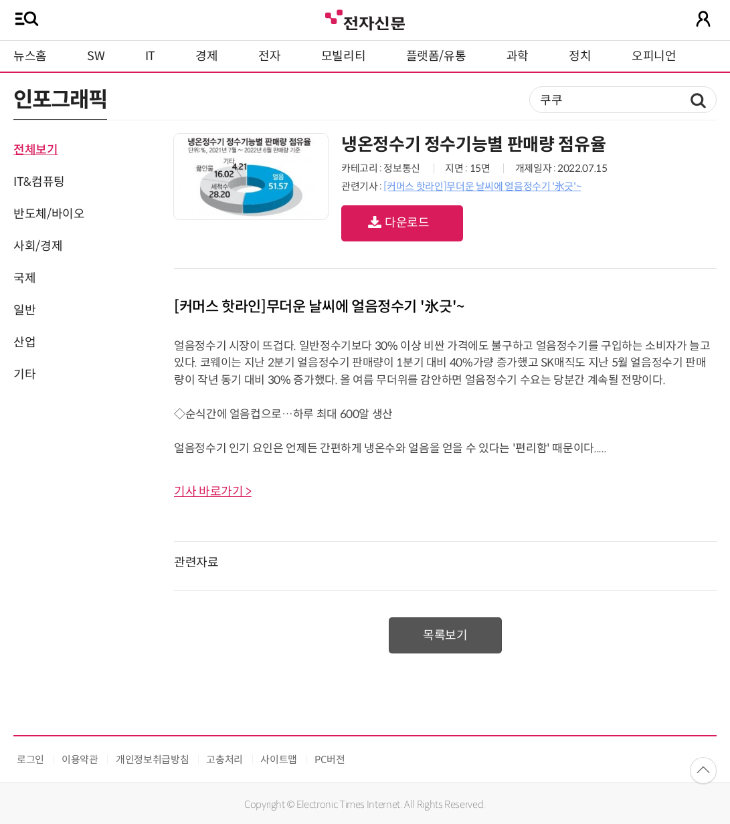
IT (150, 56)
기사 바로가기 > (213, 491)
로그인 (30, 759)
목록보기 (445, 635)
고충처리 (224, 759)
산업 (24, 342)
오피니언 (654, 56)
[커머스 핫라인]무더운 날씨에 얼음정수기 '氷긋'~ (482, 186)
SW (95, 56)
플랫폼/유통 (436, 56)
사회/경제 (37, 246)
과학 (518, 56)
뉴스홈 (30, 56)
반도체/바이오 (48, 214)
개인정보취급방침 (152, 759)
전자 (269, 56)
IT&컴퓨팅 (39, 182)
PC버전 (329, 759)
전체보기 (35, 149)
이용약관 (80, 759)
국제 (24, 278)
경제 (206, 56)
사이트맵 (278, 759)
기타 (24, 374)
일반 (24, 310)
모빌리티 (343, 56)
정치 (580, 56)
